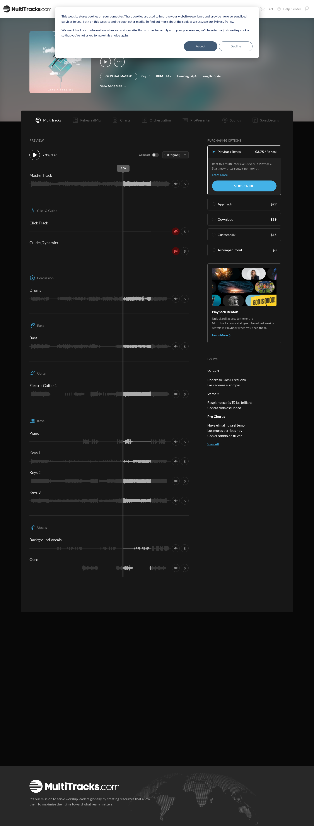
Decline (235, 46)
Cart (266, 9)
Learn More (220, 175)
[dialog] (157, 32)
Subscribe (244, 186)
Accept (200, 46)
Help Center (289, 9)
